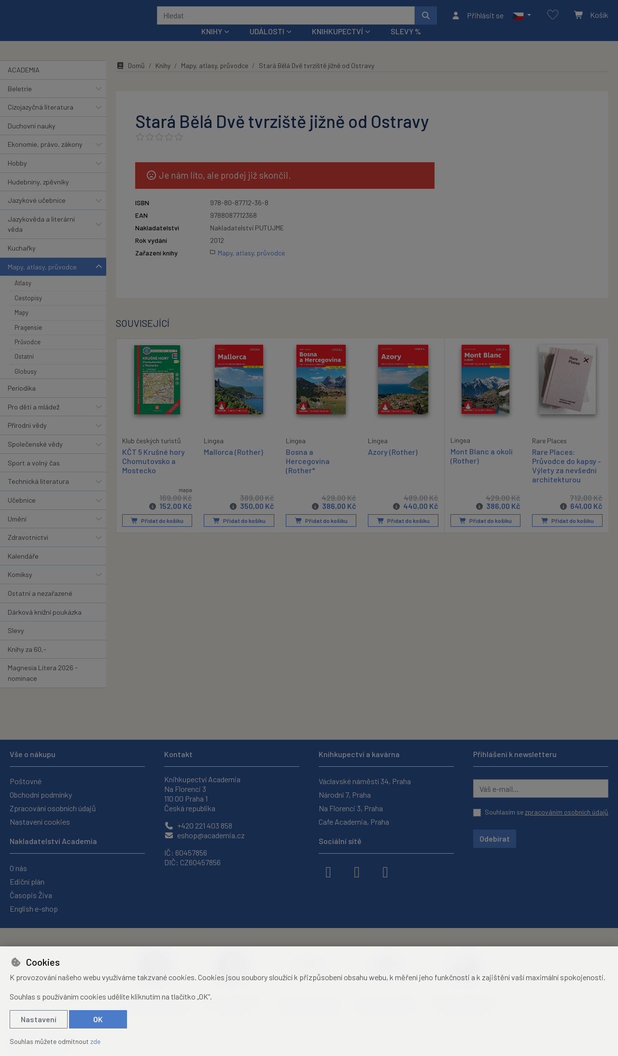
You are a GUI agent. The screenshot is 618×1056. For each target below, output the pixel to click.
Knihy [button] (211, 44)
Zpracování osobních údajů (53, 808)
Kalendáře (23, 569)
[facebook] (328, 871)
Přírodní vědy (27, 438)
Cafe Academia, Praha (354, 821)
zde (95, 1041)
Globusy (25, 384)
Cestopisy (28, 311)
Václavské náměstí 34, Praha (365, 781)
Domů (130, 78)
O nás (18, 868)
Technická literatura (38, 494)
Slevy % (406, 44)
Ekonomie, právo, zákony (45, 157)
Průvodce (27, 355)
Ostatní (24, 369)
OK (98, 1019)
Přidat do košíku (157, 533)
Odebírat (494, 838)
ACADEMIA (24, 83)
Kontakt (178, 754)
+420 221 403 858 (198, 825)
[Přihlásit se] (477, 21)
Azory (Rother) (393, 464)
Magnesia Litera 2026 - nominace (43, 685)
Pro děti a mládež (33, 420)
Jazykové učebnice (37, 213)
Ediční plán (27, 881)
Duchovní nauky (32, 139)
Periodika (22, 401)
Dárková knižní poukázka (45, 624)
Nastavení (38, 1019)
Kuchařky (22, 261)
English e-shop (34, 908)
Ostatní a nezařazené (40, 606)
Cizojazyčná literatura (40, 120)
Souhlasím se (546, 812)
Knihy (162, 78)
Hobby (17, 176)
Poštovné (26, 781)
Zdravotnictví (28, 550)
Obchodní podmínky (41, 794)
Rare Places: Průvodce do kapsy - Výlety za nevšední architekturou (566, 478)
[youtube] (385, 871)
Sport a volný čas (34, 476)
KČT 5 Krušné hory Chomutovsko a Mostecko (153, 473)
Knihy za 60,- (27, 662)
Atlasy (22, 296)
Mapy (21, 325)
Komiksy (20, 587)
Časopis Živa (31, 895)
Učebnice (22, 513)
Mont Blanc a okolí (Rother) (481, 468)
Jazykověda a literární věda (41, 237)
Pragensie (28, 340)
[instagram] (356, 871)
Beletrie (20, 101)
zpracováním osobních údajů (566, 812)
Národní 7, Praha (345, 794)
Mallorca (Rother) (233, 464)
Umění (17, 531)
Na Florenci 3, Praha (351, 808)
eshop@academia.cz (204, 835)
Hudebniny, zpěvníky (38, 194)
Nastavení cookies (40, 821)
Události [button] (267, 44)
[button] (521, 21)
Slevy (16, 643)
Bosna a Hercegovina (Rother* (308, 473)
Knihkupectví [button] (337, 44)
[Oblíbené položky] (553, 21)
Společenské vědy (35, 457)
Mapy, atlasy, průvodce (42, 280)
